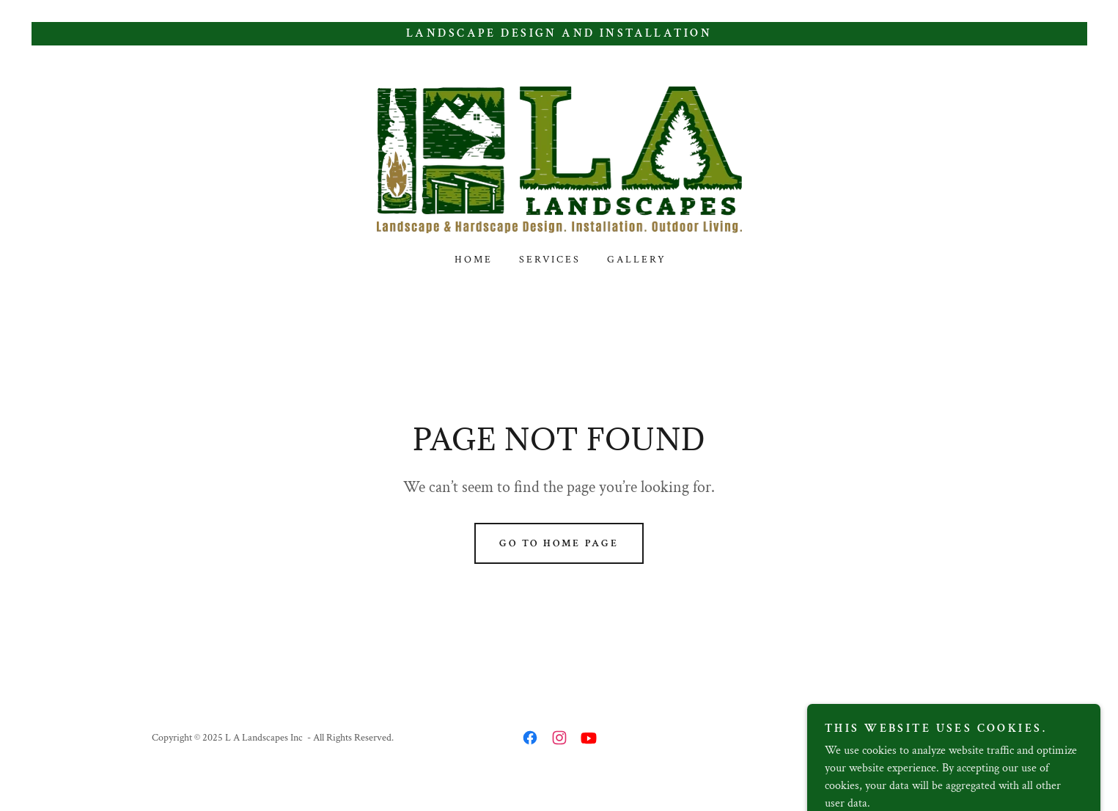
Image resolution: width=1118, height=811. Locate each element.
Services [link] (550, 259)
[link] (558, 158)
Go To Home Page (559, 543)
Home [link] (474, 259)
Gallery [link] (636, 259)
